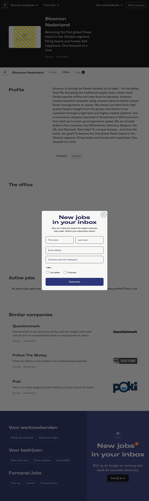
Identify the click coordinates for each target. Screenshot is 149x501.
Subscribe (74, 281)
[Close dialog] (103, 214)
